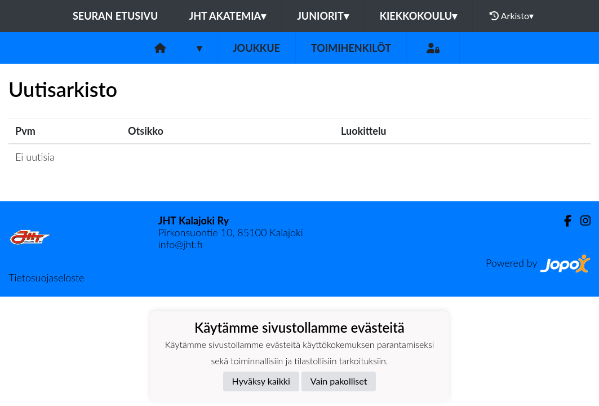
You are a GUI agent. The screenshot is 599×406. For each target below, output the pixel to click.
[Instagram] (581, 221)
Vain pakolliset (338, 381)
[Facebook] (563, 221)
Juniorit (323, 16)
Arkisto (512, 16)
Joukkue (256, 48)
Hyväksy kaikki (261, 381)
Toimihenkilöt (351, 48)
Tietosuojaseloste (46, 277)
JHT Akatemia (227, 16)
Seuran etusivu (115, 16)
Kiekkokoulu (419, 16)
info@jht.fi (180, 244)
